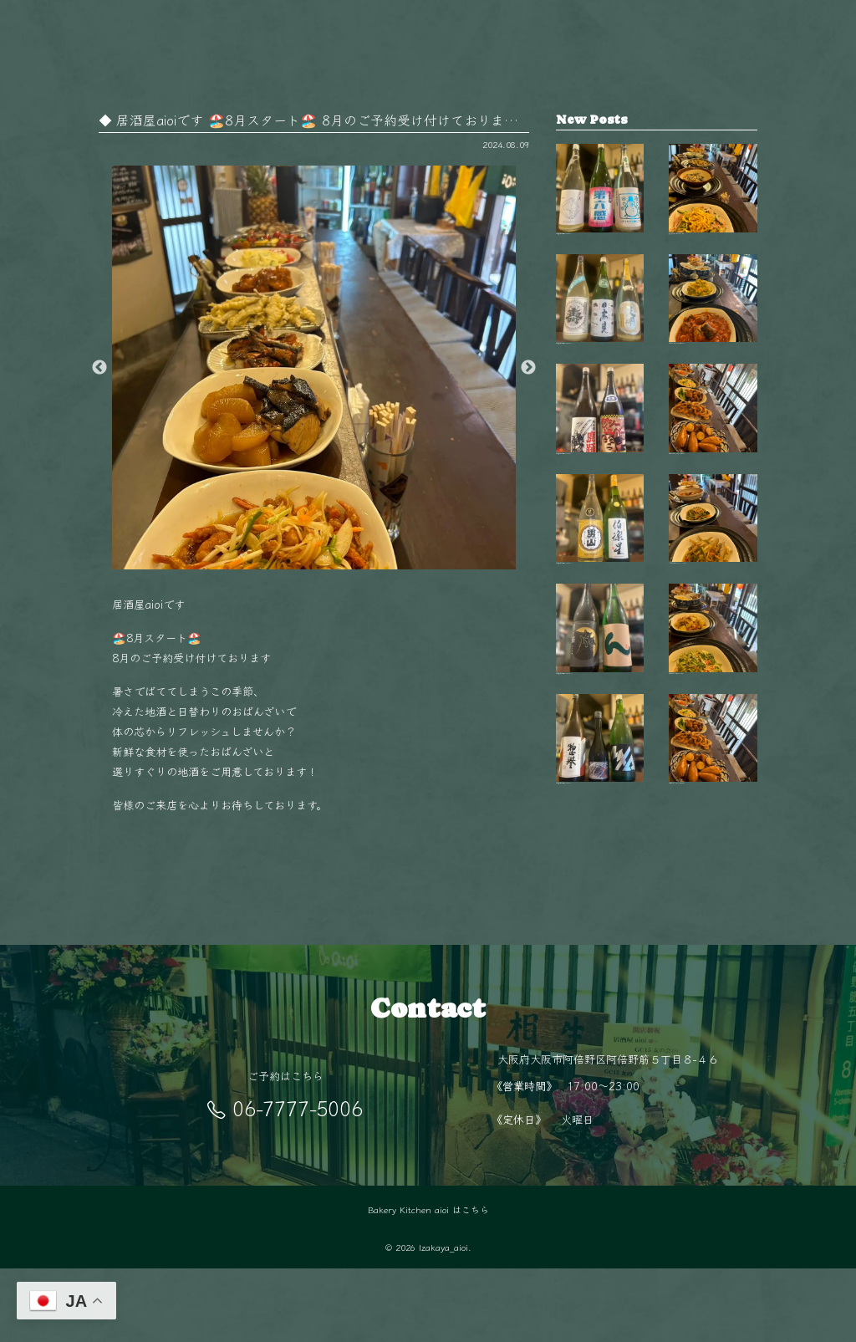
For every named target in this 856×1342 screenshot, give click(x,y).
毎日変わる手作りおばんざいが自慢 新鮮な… (713, 480)
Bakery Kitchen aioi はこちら (428, 1283)
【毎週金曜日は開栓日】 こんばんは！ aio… (600, 203)
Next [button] (528, 368)
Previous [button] (99, 368)
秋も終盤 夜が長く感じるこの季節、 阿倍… (713, 203)
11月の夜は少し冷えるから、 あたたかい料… (713, 618)
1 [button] (288, 561)
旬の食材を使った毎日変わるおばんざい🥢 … (713, 757)
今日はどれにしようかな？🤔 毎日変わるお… (713, 342)
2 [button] (313, 561)
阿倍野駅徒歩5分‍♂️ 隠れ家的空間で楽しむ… (713, 896)
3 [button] (338, 561)
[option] (314, 367)
